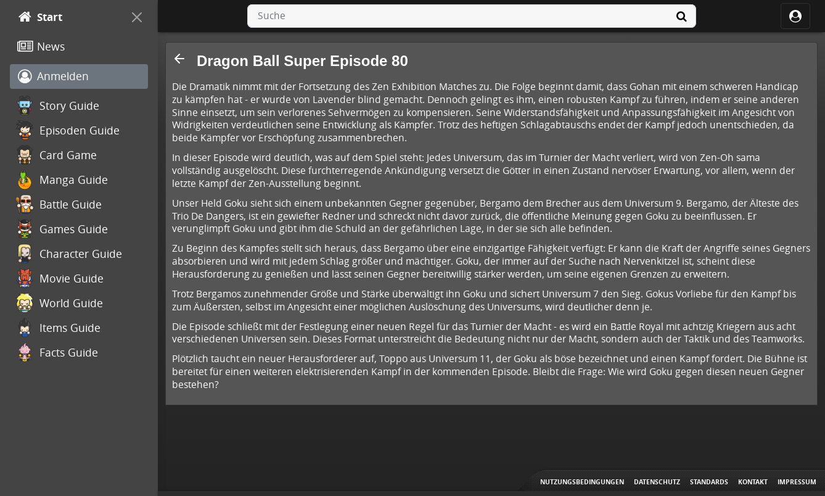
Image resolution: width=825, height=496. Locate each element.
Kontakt (753, 481)
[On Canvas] (137, 17)
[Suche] (681, 16)
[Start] (68, 17)
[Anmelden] (79, 76)
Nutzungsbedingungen (582, 481)
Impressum (797, 481)
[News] (79, 47)
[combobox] (471, 16)
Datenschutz (657, 481)
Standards (709, 481)
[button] (179, 58)
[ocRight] (795, 16)
